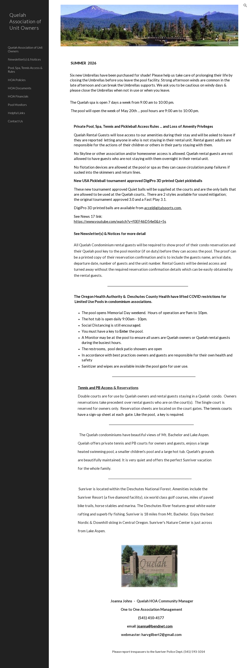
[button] (245, 5)
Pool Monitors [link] (17, 104)
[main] (149, 296)
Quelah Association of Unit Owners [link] (25, 49)
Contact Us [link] (15, 121)
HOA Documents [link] (19, 88)
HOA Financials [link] (18, 96)
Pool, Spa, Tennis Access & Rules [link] (25, 69)
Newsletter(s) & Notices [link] (24, 59)
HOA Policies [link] (17, 80)
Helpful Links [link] (16, 113)
